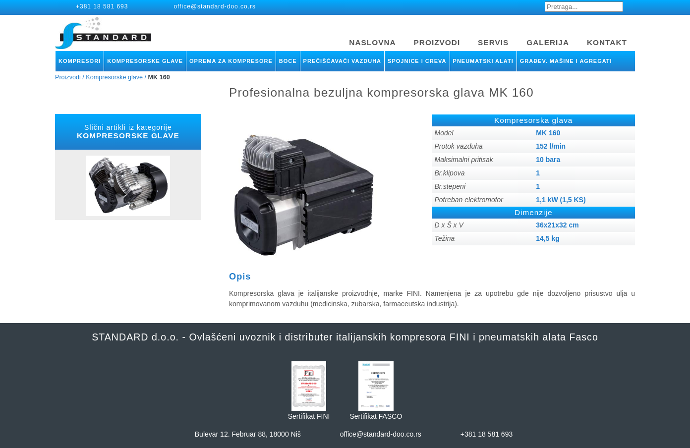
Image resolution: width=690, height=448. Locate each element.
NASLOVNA (372, 42)
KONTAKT (607, 42)
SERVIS (493, 42)
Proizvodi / (69, 77)
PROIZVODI (437, 42)
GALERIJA (547, 42)
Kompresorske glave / (116, 77)
